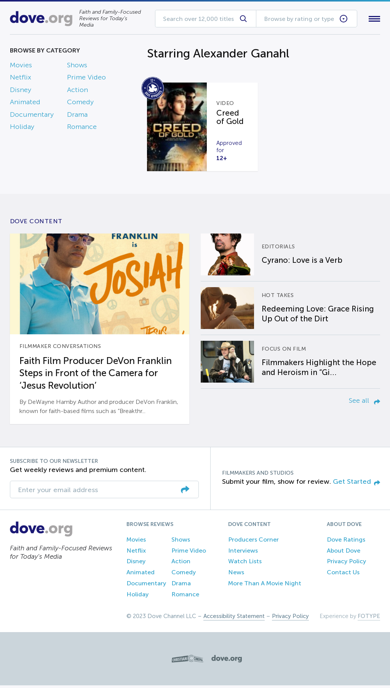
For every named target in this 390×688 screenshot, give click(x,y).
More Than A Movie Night (264, 586)
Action (77, 91)
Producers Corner (253, 542)
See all (364, 403)
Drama (77, 116)
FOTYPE (369, 619)
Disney (20, 91)
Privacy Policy (346, 564)
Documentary (32, 116)
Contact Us (343, 575)
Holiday (22, 128)
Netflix (20, 79)
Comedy (80, 104)
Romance (82, 128)
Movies (21, 66)
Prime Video (86, 79)
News (236, 575)
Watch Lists (245, 564)
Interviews (243, 553)
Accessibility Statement (234, 619)
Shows (77, 66)
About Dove (343, 553)
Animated (25, 104)
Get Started (356, 484)
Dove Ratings (346, 542)
